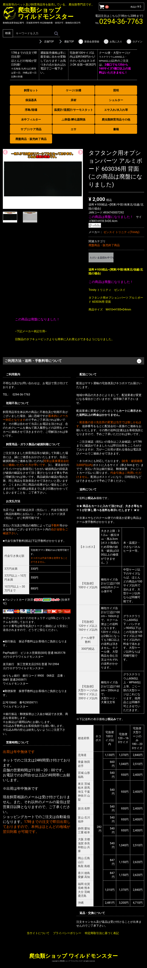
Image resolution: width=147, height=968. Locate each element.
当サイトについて (38, 933)
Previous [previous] (4, 151)
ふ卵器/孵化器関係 (73, 119)
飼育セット (31, 90)
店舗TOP (46, 41)
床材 (73, 100)
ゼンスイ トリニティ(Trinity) (121, 232)
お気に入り (112, 41)
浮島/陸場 (31, 110)
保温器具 (31, 100)
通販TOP (66, 41)
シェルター (116, 100)
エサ (73, 129)
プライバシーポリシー (67, 933)
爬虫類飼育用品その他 (116, 119)
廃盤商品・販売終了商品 (31, 139)
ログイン (134, 41)
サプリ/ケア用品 (31, 129)
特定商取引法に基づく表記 (102, 933)
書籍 (116, 129)
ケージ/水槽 (73, 90)
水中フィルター (31, 119)
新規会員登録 (88, 41)
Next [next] (79, 151)
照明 (116, 90)
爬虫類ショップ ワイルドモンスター (73, 956)
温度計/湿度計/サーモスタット (73, 110)
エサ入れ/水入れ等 (116, 110)
